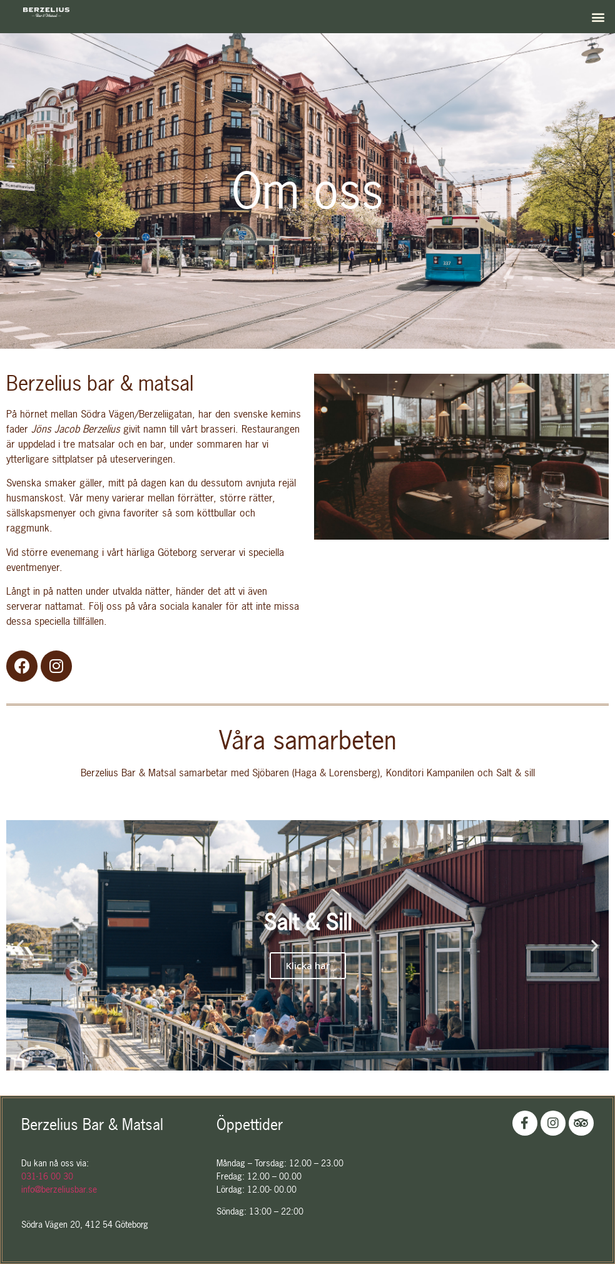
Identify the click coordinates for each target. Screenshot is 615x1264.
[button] (598, 16)
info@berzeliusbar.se (59, 1189)
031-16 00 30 (47, 1176)
